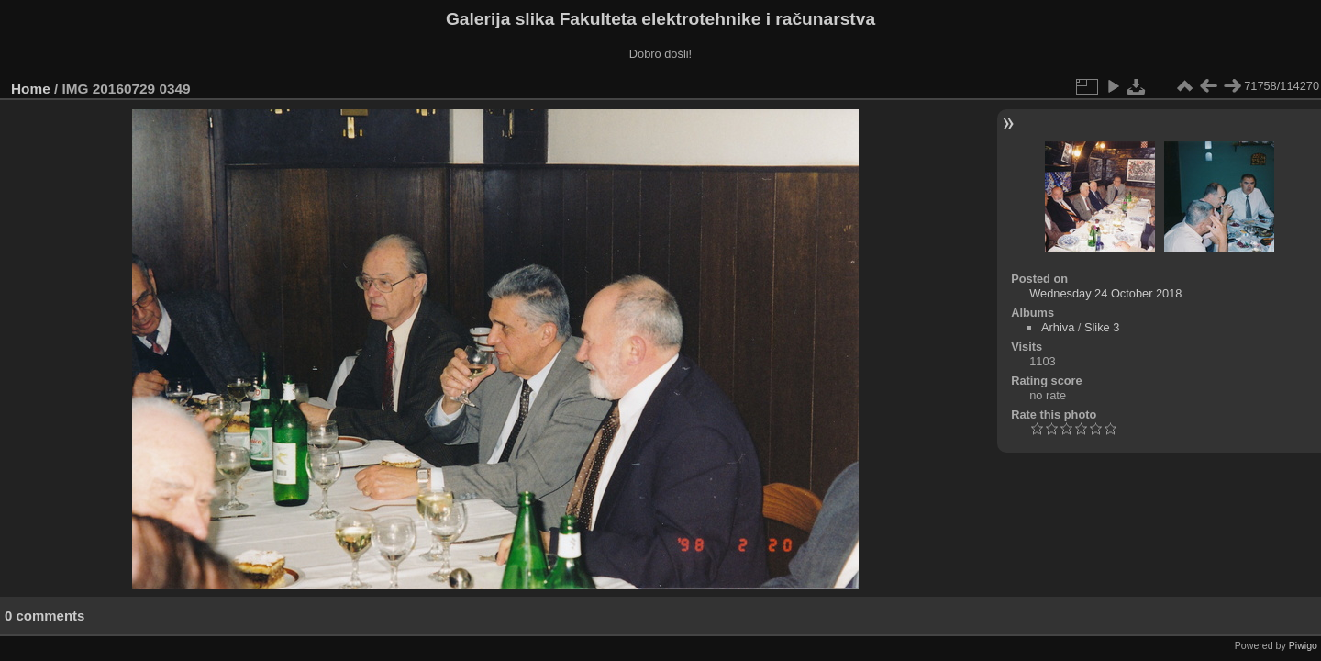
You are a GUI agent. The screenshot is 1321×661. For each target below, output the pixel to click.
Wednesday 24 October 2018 (1105, 293)
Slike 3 (1101, 327)
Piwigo (1303, 645)
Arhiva (1057, 327)
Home (30, 88)
